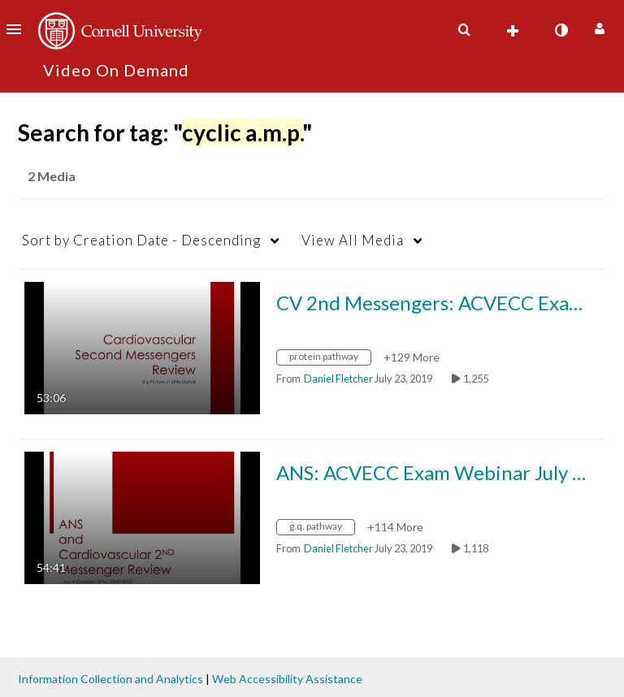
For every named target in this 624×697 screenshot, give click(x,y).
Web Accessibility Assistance (287, 679)
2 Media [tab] (52, 176)
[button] (19, 29)
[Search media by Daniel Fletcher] (338, 378)
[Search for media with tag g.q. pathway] (321, 528)
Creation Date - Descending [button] (141, 240)
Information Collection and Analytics (110, 679)
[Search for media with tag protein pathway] (330, 359)
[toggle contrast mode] (560, 30)
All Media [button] (352, 240)
